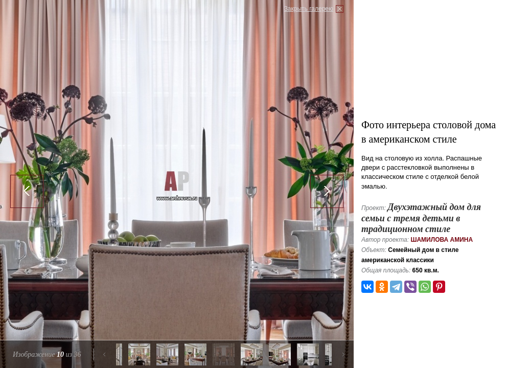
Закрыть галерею (308, 8)
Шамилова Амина (441, 239)
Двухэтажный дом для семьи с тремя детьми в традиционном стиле (421, 218)
